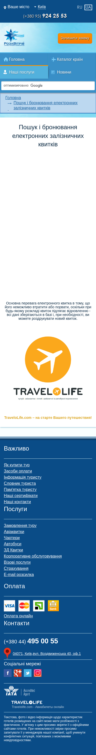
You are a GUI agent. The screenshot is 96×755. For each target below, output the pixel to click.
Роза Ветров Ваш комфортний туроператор (14, 37)
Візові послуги (17, 562)
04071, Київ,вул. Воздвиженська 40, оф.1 (47, 654)
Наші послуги (21, 72)
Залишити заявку (75, 38)
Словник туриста (20, 483)
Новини (64, 72)
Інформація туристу (22, 477)
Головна (17, 59)
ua (88, 7)
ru (79, 7)
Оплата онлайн (18, 616)
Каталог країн (70, 59)
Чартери (12, 538)
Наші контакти (17, 502)
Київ (42, 7)
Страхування (16, 568)
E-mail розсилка (19, 574)
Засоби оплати (18, 471)
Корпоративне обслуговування (33, 556)
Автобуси (12, 544)
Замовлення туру (20, 525)
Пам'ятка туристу (20, 489)
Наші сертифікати (21, 495)
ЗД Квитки (13, 550)
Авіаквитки (14, 531)
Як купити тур (17, 465)
